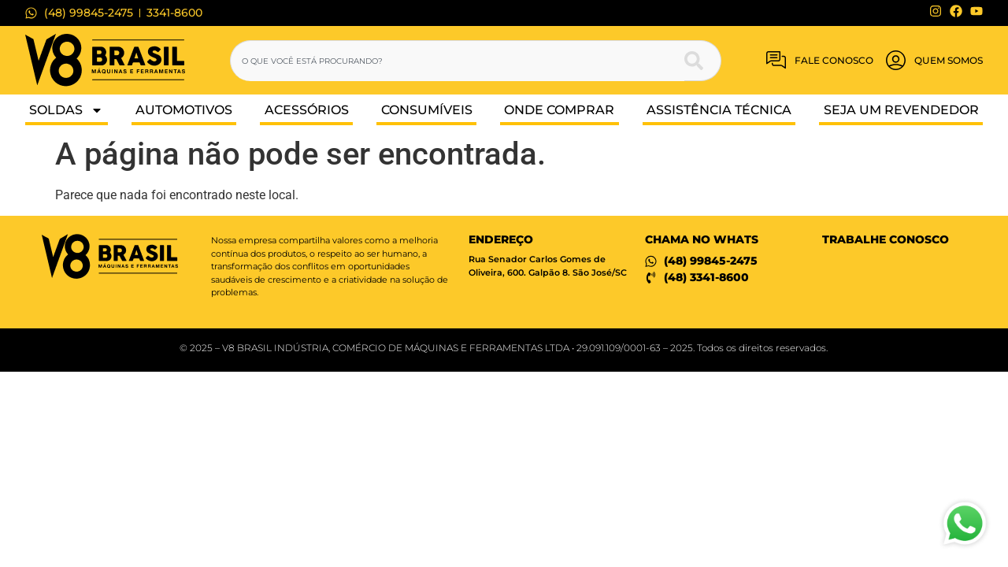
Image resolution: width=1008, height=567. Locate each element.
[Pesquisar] (702, 60)
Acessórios (307, 109)
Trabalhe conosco (885, 239)
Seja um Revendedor (901, 109)
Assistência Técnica (719, 109)
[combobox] (457, 60)
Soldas (66, 110)
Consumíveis (426, 109)
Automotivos (183, 109)
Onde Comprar (559, 109)
